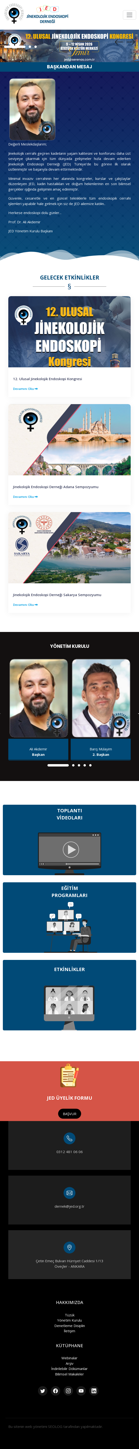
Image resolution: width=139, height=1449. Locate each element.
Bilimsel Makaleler (69, 1374)
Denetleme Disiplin (69, 1325)
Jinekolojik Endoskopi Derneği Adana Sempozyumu (55, 486)
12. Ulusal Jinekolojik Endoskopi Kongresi (47, 378)
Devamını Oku (25, 389)
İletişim (69, 1330)
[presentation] (119, 42)
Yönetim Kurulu (69, 1320)
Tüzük (69, 1315)
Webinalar (69, 1358)
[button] (14, 46)
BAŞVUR (69, 1113)
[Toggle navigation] (129, 15)
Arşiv (70, 1363)
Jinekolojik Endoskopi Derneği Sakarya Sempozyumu (57, 594)
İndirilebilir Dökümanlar (69, 1368)
